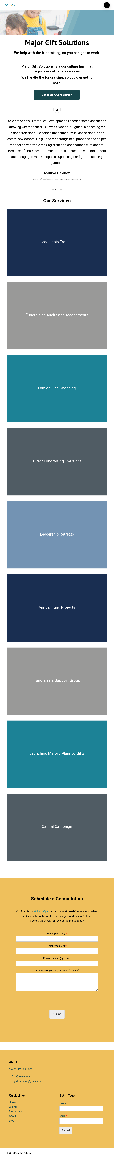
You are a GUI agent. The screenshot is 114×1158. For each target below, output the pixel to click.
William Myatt (42, 912)
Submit (57, 1014)
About (12, 1116)
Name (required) (57, 933)
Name (63, 1103)
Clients (13, 1107)
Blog (11, 1121)
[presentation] (38, 1005)
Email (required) (57, 946)
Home (12, 1102)
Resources (15, 1112)
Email (63, 1116)
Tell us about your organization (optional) (57, 970)
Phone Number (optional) (57, 958)
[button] (107, 5)
